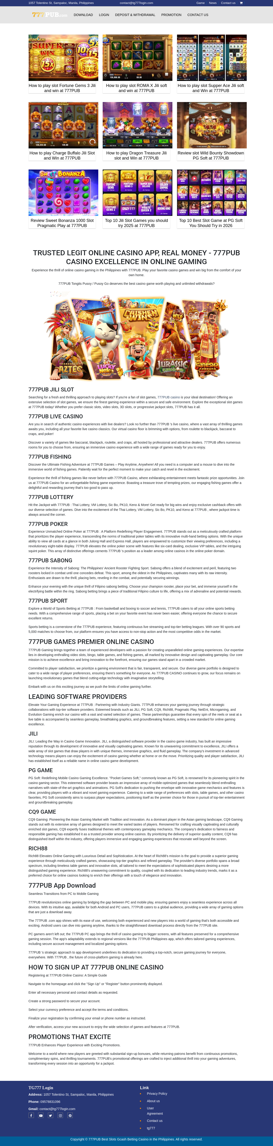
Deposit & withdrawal (135, 15)
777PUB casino (169, 397)
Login (104, 15)
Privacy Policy (157, 1093)
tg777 (151, 1128)
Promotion (171, 15)
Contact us (197, 15)
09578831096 (49, 1102)
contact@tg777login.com (57, 1109)
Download (83, 15)
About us (153, 1101)
